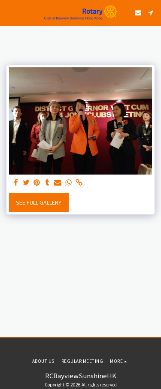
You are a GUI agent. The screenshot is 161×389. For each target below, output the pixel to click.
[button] (9, 12)
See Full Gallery (38, 202)
